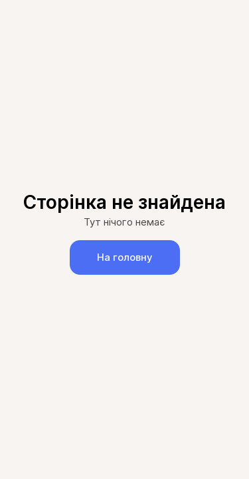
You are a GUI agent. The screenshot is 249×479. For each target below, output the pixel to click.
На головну (125, 257)
